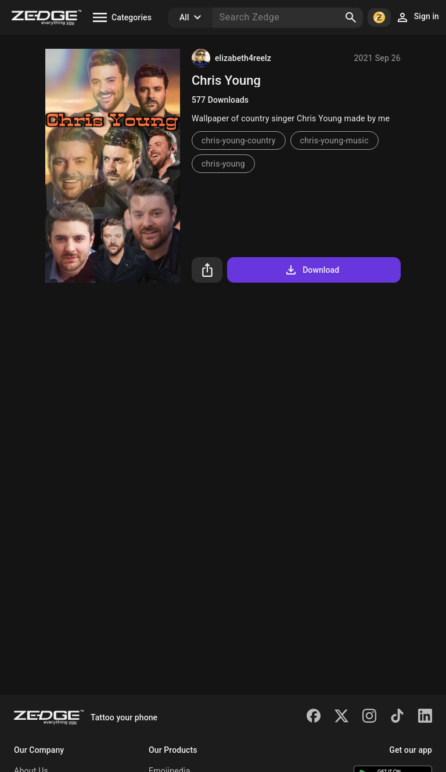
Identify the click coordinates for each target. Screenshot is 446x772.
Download (311, 270)
